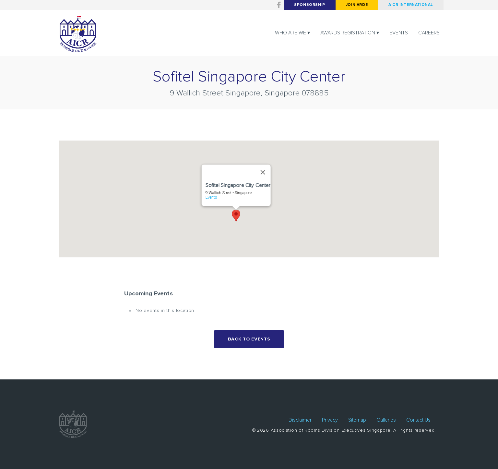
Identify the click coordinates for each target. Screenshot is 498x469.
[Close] (262, 172)
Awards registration (347, 32)
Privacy (330, 420)
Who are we (290, 32)
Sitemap (357, 420)
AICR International (410, 5)
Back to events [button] (249, 339)
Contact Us (418, 420)
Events (398, 32)
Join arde (357, 5)
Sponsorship (309, 5)
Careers (429, 32)
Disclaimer (300, 420)
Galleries (386, 420)
